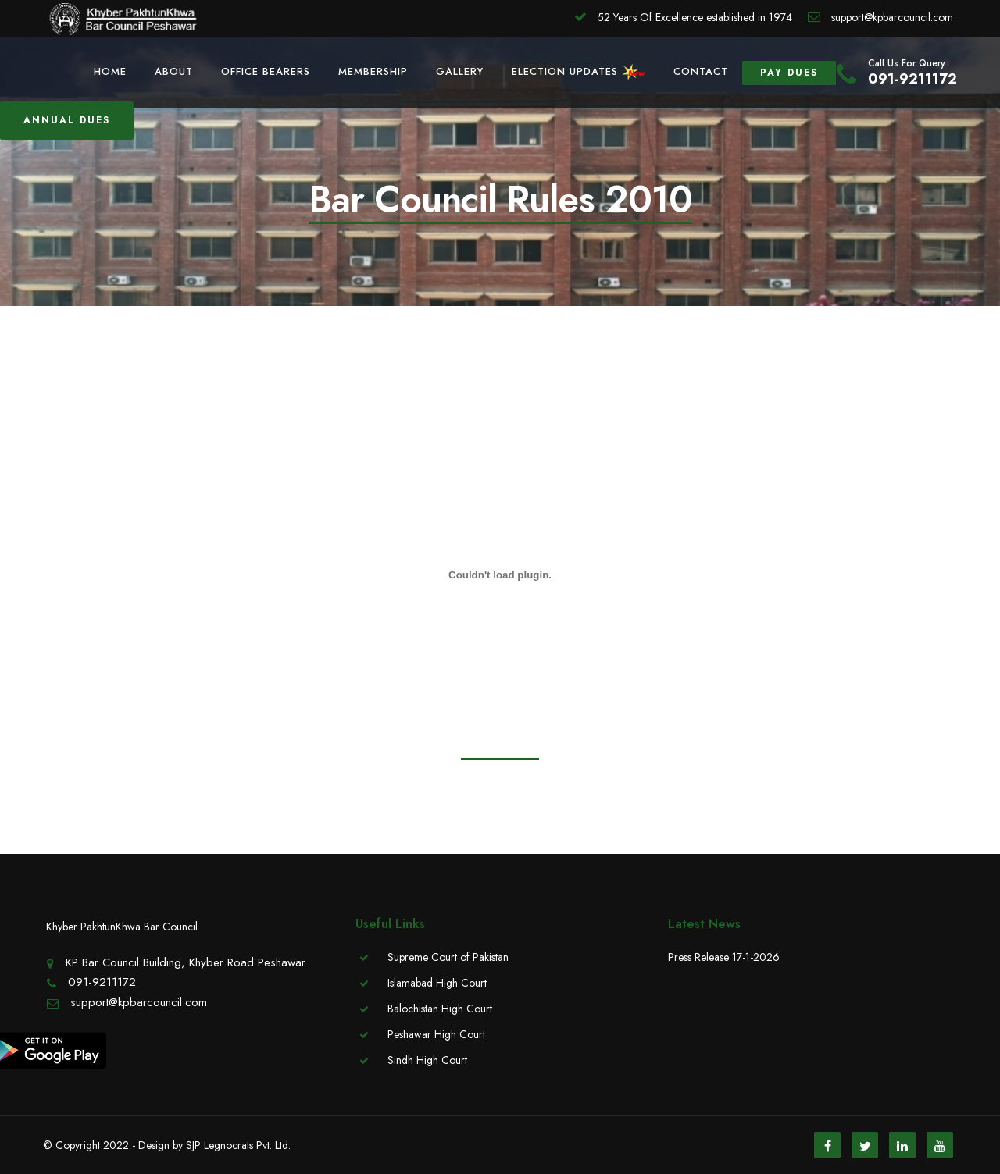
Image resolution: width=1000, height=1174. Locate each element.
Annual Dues (66, 120)
